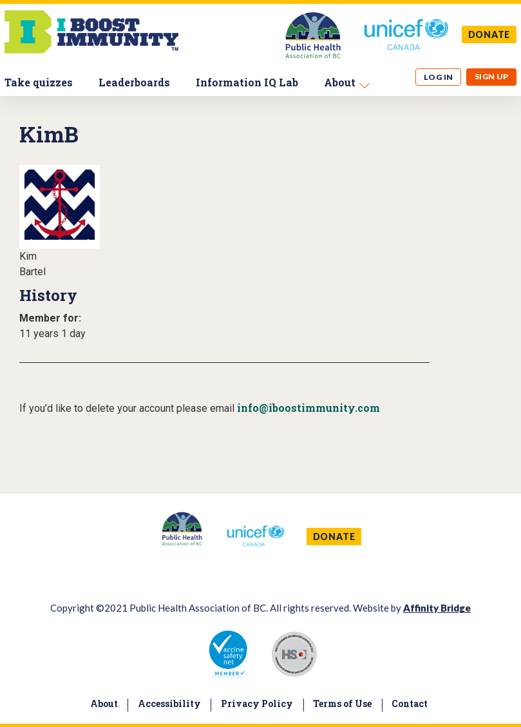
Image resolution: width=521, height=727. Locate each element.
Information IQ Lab (247, 82)
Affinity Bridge (437, 608)
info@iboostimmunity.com (308, 407)
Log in (438, 77)
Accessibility (169, 703)
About (339, 82)
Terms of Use (342, 703)
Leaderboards (134, 82)
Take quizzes (39, 82)
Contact (410, 703)
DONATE (489, 34)
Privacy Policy (257, 703)
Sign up (492, 76)
